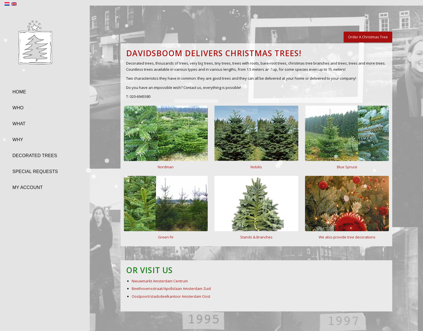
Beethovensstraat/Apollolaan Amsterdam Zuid (171, 288)
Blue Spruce (347, 166)
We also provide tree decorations (347, 237)
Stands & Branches (256, 237)
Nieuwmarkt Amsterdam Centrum (160, 280)
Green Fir (166, 237)
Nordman (166, 166)
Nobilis (256, 166)
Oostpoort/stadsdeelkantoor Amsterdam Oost (171, 296)
